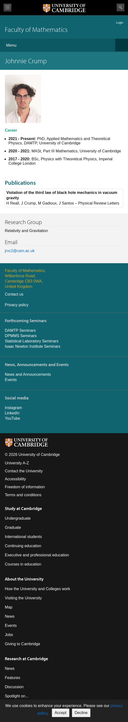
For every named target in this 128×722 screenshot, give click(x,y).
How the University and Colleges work (37, 589)
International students (23, 537)
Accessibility (15, 479)
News (10, 616)
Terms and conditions (23, 495)
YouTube (12, 418)
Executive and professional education (37, 555)
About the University (24, 579)
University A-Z (17, 463)
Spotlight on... (17, 696)
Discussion (14, 687)
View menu (7, 8)
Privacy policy (17, 305)
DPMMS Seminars (21, 336)
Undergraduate (18, 518)
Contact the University (24, 471)
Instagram (13, 408)
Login (119, 22)
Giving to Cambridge (22, 644)
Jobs (9, 635)
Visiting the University (23, 598)
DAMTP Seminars (20, 330)
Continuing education (23, 546)
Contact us (14, 294)
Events (11, 380)
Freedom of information (25, 487)
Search (120, 7)
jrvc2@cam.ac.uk (20, 251)
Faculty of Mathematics (36, 29)
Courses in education (23, 564)
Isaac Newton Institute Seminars (32, 346)
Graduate (13, 527)
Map (8, 607)
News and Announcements (28, 374)
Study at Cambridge (23, 508)
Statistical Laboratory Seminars (31, 341)
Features (12, 678)
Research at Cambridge (26, 658)
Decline (81, 713)
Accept (61, 713)
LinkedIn (12, 413)
